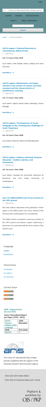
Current (8, 15)
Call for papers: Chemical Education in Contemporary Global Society (19, 49)
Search (23, 30)
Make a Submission (29, 20)
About (13, 20)
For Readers (8, 269)
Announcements (32, 15)
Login (40, 2)
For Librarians (9, 277)
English (6, 250)
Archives (18, 15)
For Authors (8, 273)
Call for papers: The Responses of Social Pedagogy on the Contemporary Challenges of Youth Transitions (22, 125)
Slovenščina (8, 254)
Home (4, 37)
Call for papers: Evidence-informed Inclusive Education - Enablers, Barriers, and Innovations (22, 159)
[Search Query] (23, 25)
